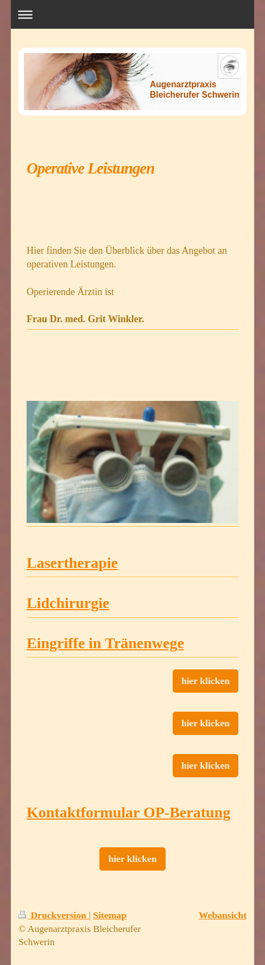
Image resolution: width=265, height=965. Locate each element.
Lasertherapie (72, 562)
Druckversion (53, 915)
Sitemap (110, 915)
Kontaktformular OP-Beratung (128, 812)
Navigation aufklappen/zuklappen (133, 14)
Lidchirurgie (68, 603)
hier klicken (205, 680)
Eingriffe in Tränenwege (105, 643)
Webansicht (223, 915)
